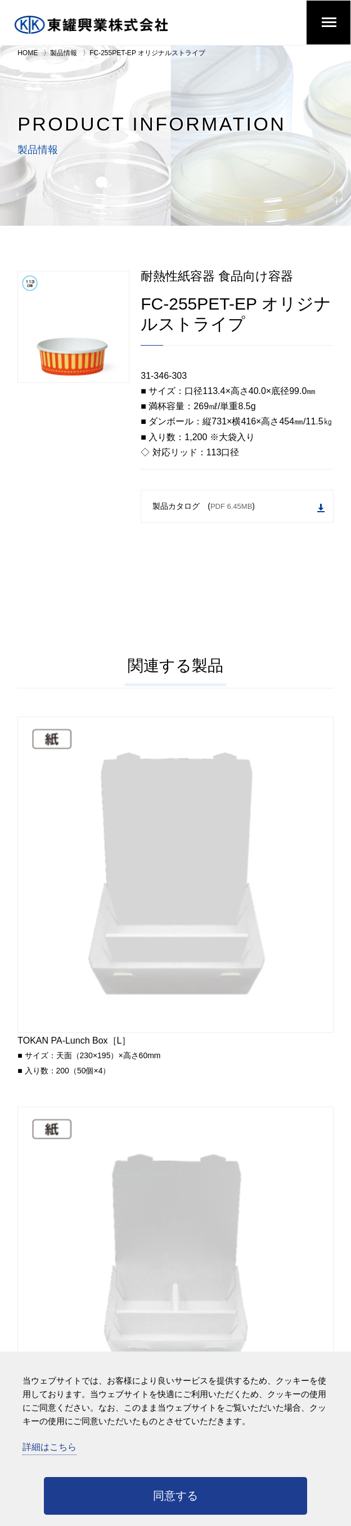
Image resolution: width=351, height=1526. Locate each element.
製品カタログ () (238, 507)
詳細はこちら (49, 1447)
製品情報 (63, 53)
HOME (27, 53)
